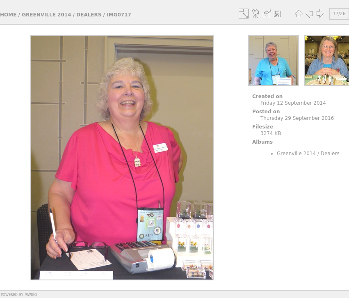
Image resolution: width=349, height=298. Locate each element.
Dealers (88, 15)
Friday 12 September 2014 (293, 103)
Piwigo (31, 294)
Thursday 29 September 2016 (297, 118)
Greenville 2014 (46, 15)
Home (8, 15)
